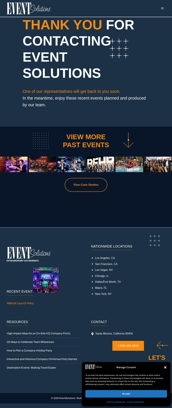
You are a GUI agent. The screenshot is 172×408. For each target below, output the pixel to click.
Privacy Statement (135, 402)
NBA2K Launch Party (20, 303)
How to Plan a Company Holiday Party (29, 350)
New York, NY (103, 293)
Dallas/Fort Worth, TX (108, 281)
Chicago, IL (102, 276)
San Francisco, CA (106, 264)
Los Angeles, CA (105, 258)
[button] (165, 367)
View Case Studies (86, 184)
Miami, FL (101, 287)
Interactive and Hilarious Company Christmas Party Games (42, 359)
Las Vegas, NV (104, 269)
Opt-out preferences (116, 402)
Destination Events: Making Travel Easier (31, 367)
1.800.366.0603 (128, 345)
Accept (126, 393)
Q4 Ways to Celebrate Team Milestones (30, 342)
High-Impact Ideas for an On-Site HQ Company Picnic (38, 333)
